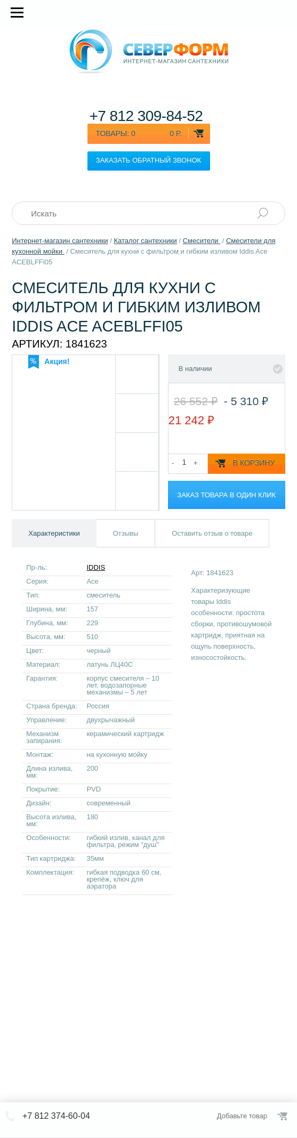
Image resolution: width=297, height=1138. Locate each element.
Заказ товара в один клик (226, 495)
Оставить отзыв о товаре (212, 533)
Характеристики (53, 533)
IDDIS (95, 567)
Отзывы (126, 533)
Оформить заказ (283, 1116)
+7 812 (146, 116)
